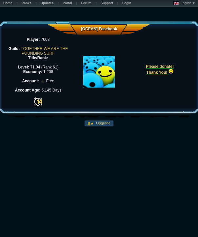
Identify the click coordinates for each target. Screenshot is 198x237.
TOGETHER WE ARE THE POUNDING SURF (44, 51)
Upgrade (102, 123)
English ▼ (184, 3)
